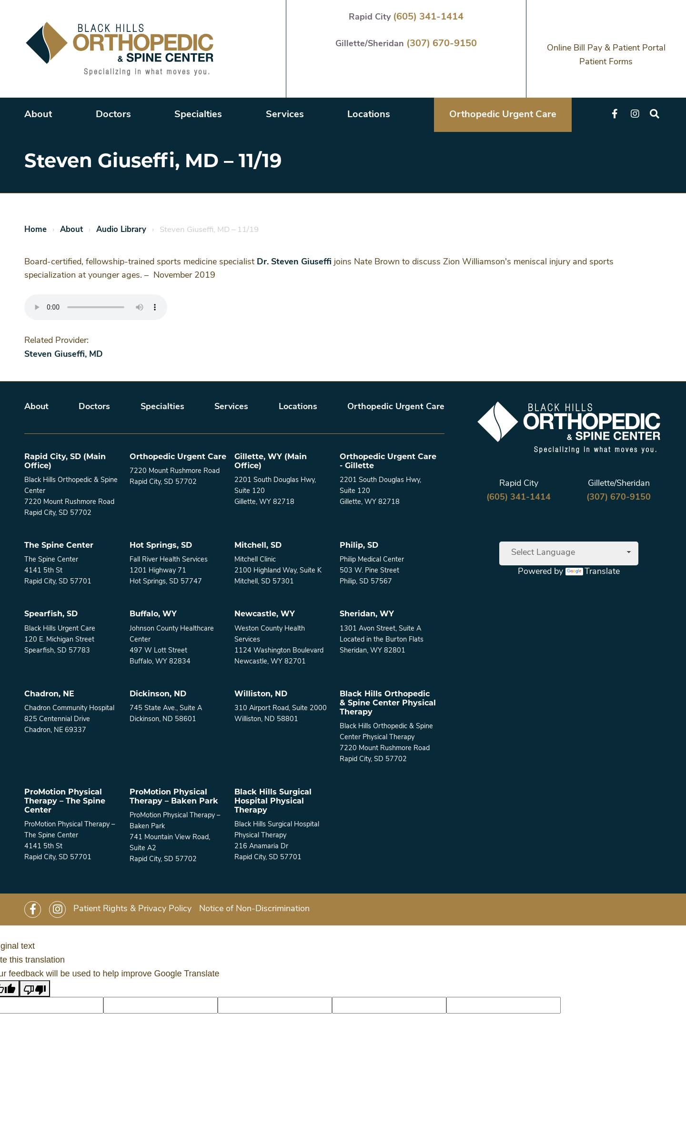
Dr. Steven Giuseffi (294, 262)
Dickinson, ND (158, 694)
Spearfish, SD (51, 614)
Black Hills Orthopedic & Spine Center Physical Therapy (388, 703)
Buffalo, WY (153, 614)
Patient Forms (606, 62)
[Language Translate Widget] (568, 553)
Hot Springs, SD (161, 546)
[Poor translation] (35, 988)
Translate (592, 571)
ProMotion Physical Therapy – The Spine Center (64, 801)
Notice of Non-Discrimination (254, 909)
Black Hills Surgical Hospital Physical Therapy (273, 801)
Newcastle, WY (264, 614)
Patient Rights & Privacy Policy (132, 909)
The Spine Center (58, 546)
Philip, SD (359, 546)
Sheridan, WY (367, 614)
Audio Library (121, 230)
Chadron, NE (49, 694)
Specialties (198, 115)
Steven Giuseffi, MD (63, 354)
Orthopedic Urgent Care (502, 115)
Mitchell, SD (258, 546)
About (38, 115)
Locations (368, 115)
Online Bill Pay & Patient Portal (606, 48)
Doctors (113, 115)
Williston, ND (260, 694)
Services (285, 115)
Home (35, 230)
